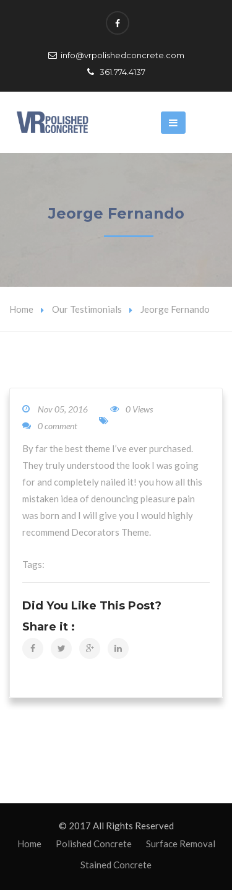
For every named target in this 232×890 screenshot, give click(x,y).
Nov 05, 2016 (63, 409)
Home (21, 309)
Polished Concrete (94, 843)
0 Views (131, 409)
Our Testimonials (87, 309)
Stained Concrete (116, 864)
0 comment (49, 425)
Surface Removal (180, 843)
